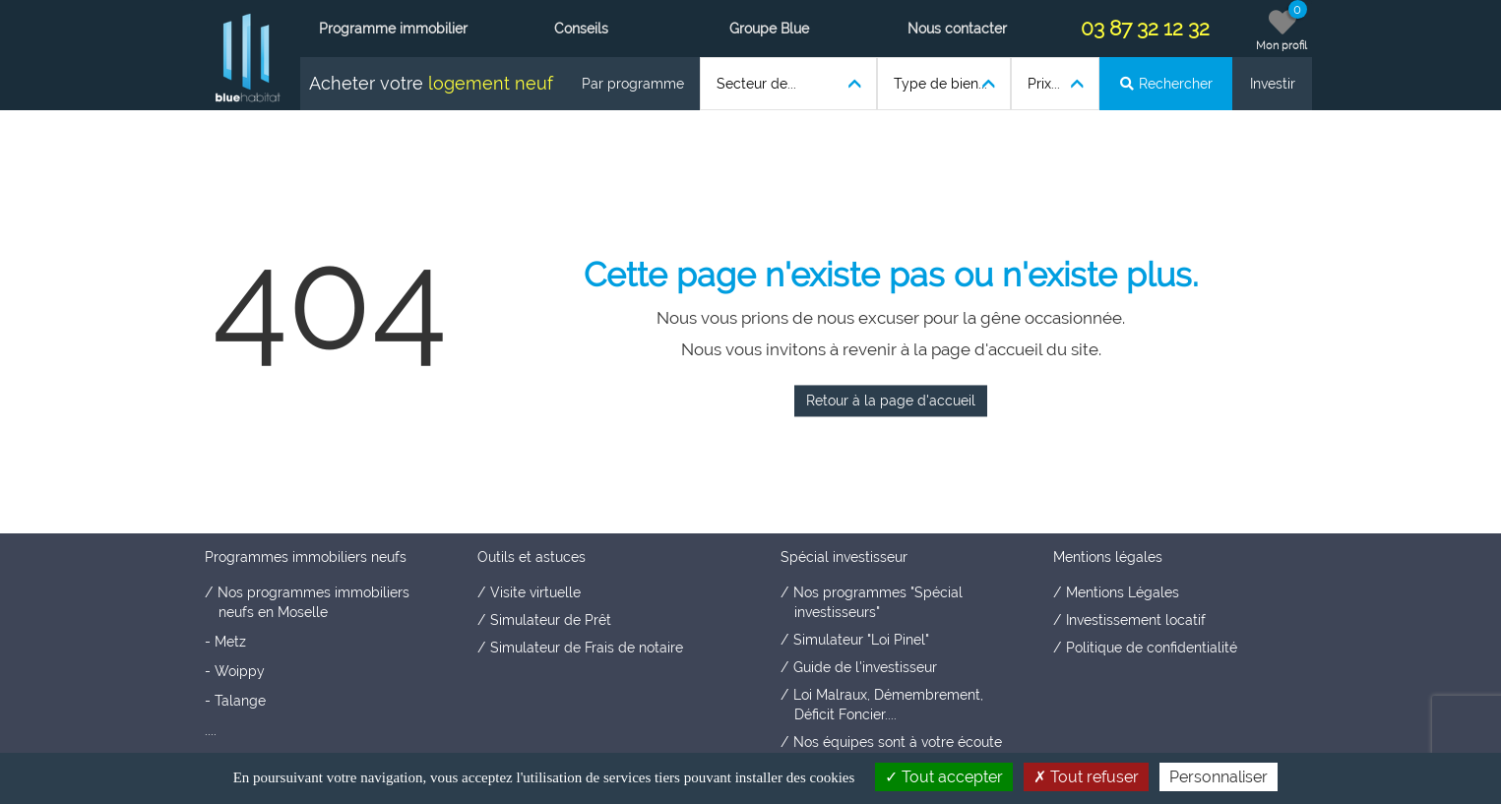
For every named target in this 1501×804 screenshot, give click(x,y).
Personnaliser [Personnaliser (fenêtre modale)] (1218, 777)
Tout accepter (944, 777)
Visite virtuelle (535, 592)
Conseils (581, 28)
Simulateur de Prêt (550, 620)
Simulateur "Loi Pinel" (861, 640)
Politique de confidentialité (1151, 647)
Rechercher (1166, 84)
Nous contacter (957, 28)
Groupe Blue (769, 28)
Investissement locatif (1136, 620)
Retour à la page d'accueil (890, 400)
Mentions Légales (1122, 592)
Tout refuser (1086, 777)
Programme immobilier (393, 28)
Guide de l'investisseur (865, 667)
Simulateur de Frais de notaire (586, 647)
